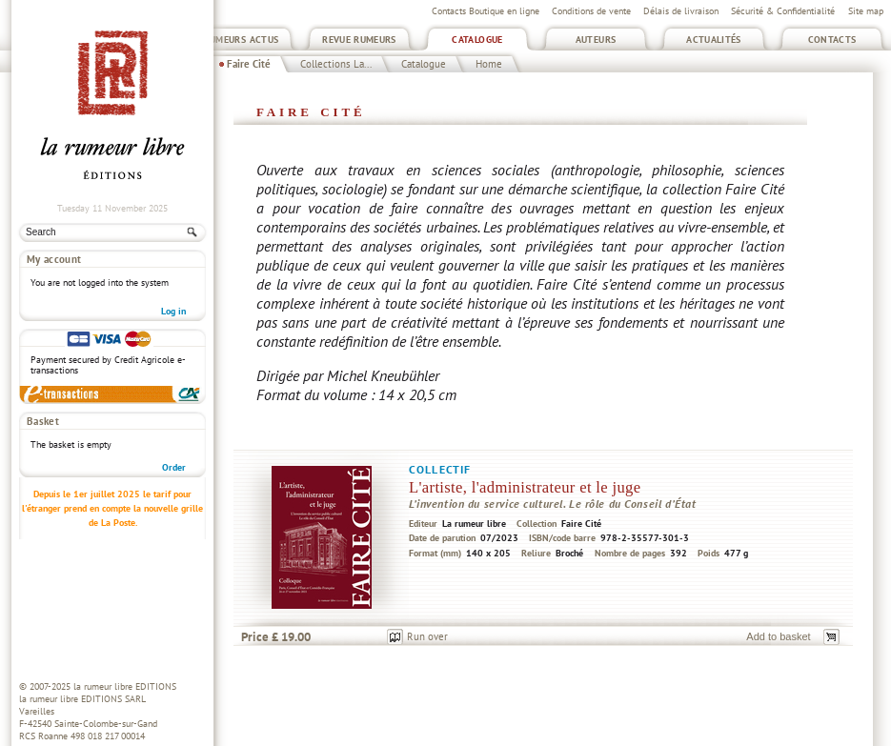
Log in (173, 311)
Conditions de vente (591, 11)
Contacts (832, 39)
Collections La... (336, 64)
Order (174, 467)
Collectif (440, 469)
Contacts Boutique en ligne (485, 11)
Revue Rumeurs (359, 39)
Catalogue (477, 39)
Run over (427, 636)
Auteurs (596, 39)
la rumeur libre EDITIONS (124, 686)
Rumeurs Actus (241, 39)
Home (489, 64)
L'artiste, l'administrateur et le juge (524, 487)
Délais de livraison (681, 11)
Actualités (713, 39)
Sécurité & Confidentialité (783, 11)
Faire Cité (249, 64)
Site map (865, 11)
